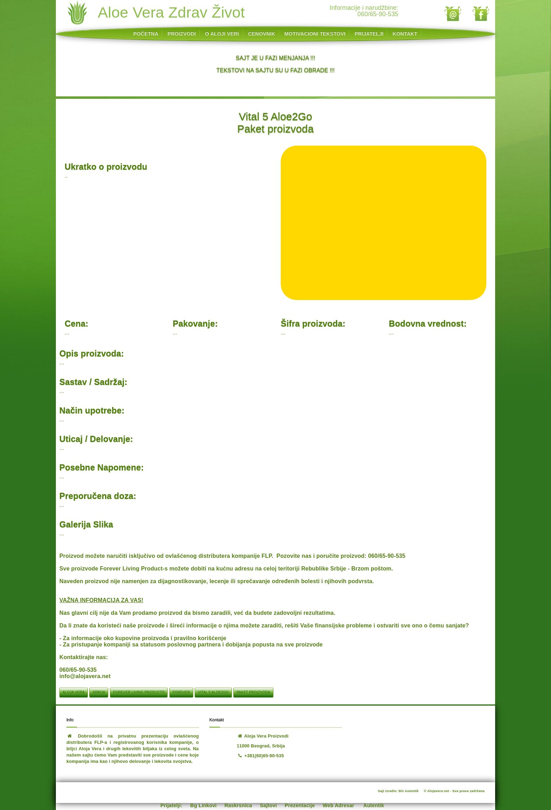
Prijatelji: (172, 805)
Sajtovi (268, 805)
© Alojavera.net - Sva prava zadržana (454, 791)
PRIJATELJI (369, 34)
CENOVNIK (261, 34)
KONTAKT (405, 34)
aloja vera (74, 692)
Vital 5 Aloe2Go (213, 692)
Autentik (373, 805)
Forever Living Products (138, 692)
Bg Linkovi (203, 805)
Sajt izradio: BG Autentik (398, 791)
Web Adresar (338, 805)
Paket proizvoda (253, 692)
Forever (181, 692)
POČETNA (145, 34)
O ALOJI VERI (222, 34)
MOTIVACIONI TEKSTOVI (314, 34)
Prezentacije (300, 805)
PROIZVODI (182, 34)
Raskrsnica (238, 805)
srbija (98, 692)
